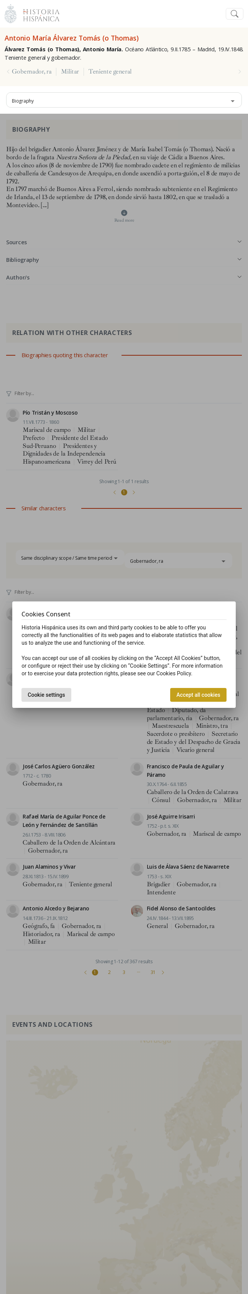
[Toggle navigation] (234, 14)
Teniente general (110, 71)
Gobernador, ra (32, 71)
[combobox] (124, 100)
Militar (70, 71)
